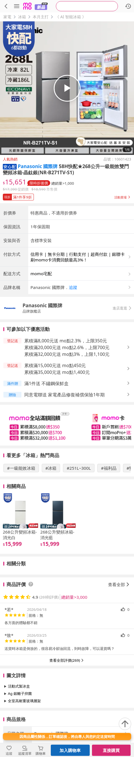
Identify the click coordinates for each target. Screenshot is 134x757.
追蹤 (73, 287)
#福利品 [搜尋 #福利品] (109, 468)
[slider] (67, 425)
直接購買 (111, 750)
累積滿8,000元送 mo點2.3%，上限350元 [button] (65, 341)
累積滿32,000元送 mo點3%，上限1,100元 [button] (66, 354)
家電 (7, 16)
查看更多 (67, 713)
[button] (10, 166)
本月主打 (41, 16)
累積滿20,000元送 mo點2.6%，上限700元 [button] (66, 347)
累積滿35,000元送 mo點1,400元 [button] (57, 372)
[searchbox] (87, 6)
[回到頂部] (125, 724)
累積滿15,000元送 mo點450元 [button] (55, 365)
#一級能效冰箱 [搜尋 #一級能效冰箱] (21, 468)
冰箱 (22, 16)
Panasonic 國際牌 (38, 166)
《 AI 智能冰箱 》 (70, 16)
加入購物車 (70, 750)
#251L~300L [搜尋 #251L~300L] (79, 468)
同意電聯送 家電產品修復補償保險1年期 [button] (64, 395)
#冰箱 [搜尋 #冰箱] (51, 468)
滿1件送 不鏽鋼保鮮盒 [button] (46, 383)
